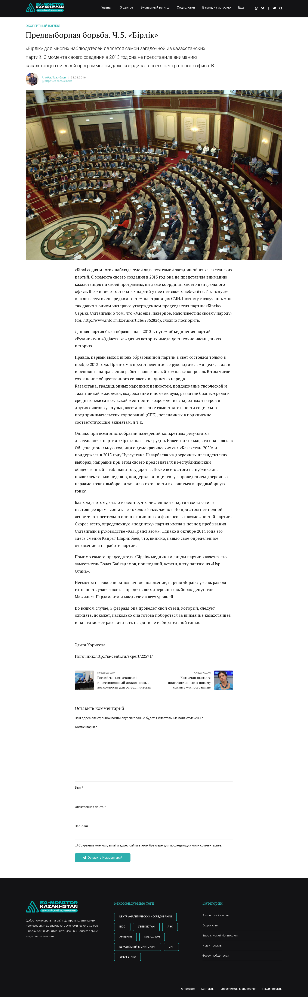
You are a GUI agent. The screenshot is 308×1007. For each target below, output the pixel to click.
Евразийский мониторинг (137, 946)
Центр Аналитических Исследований (145, 916)
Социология (186, 7)
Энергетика (127, 956)
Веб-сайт (81, 826)
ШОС (122, 926)
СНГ (171, 946)
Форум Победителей (216, 955)
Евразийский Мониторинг (220, 935)
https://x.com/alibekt (58, 81)
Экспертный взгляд (155, 7)
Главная (106, 7)
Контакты (207, 988)
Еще (241, 7)
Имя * (79, 788)
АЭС (170, 926)
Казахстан (152, 936)
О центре (126, 7)
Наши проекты (212, 945)
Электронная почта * (90, 807)
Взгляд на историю (216, 7)
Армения (125, 936)
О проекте (188, 988)
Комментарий (86, 727)
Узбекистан (146, 926)
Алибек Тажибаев (54, 77)
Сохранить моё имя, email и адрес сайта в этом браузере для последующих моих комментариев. (150, 845)
